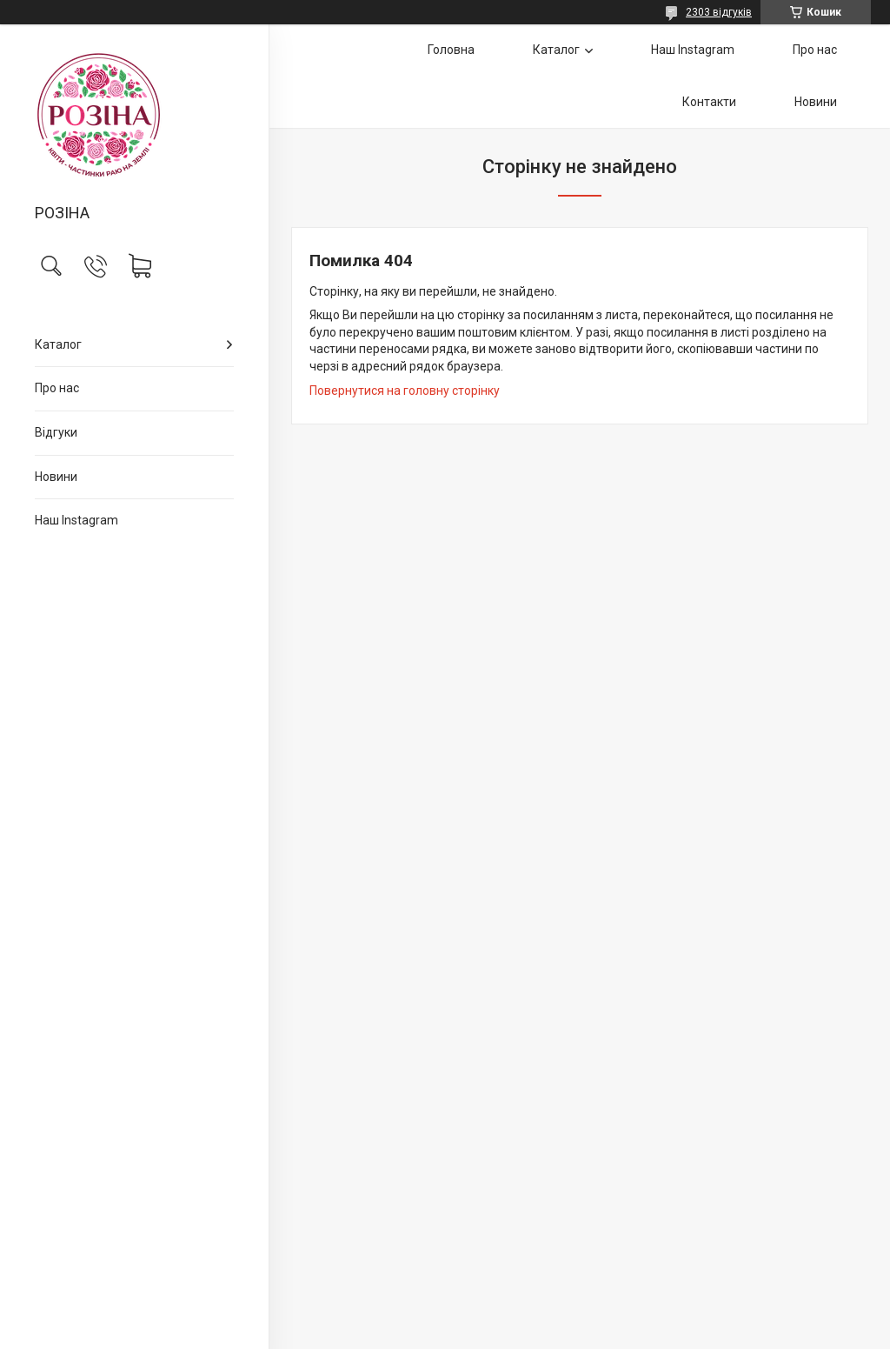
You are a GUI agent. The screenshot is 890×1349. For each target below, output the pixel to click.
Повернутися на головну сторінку (404, 390)
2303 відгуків (719, 12)
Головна (451, 50)
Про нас (57, 388)
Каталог (58, 344)
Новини (56, 477)
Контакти (709, 102)
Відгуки (56, 432)
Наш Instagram (76, 520)
